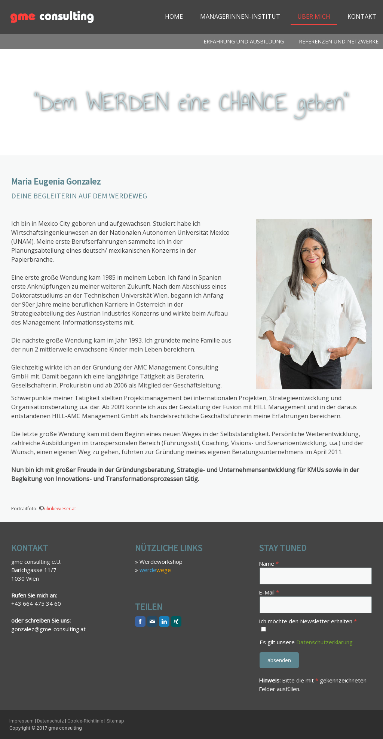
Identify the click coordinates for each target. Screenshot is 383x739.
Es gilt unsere (306, 642)
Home (174, 16)
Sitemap (115, 721)
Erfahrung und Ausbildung (243, 41)
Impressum (21, 721)
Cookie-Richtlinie (85, 721)
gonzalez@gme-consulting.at (48, 629)
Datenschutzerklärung (324, 642)
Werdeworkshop (161, 561)
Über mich (313, 16)
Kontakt (361, 16)
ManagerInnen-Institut (240, 16)
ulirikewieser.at (60, 508)
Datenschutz (50, 721)
